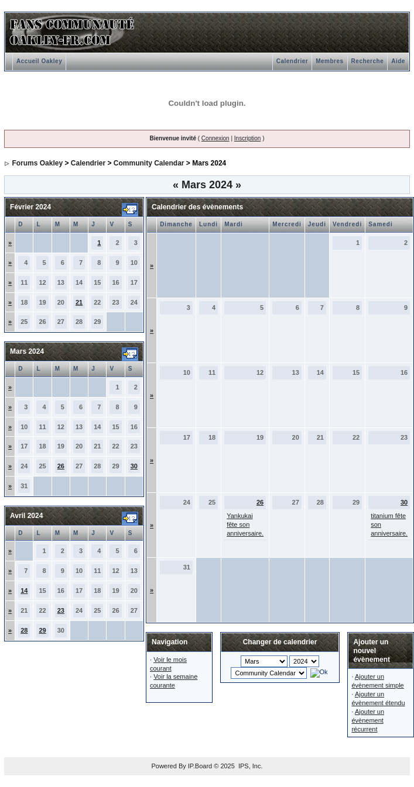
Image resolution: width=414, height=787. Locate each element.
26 (60, 466)
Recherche (367, 61)
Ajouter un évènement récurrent (367, 720)
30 (134, 466)
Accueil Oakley (39, 61)
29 (42, 630)
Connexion (215, 138)
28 (24, 630)
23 (60, 610)
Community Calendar (149, 163)
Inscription (247, 138)
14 (24, 590)
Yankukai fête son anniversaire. (245, 524)
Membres (329, 61)
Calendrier (292, 61)
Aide (398, 61)
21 (79, 302)
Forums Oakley (37, 163)
